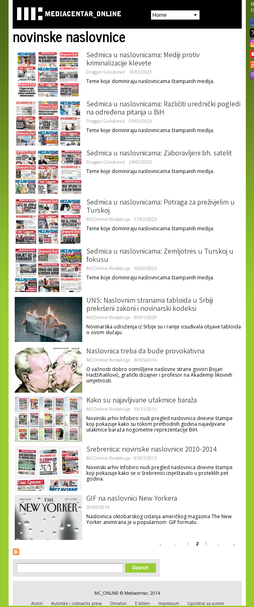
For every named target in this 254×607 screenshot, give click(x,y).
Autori (37, 603)
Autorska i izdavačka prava (76, 603)
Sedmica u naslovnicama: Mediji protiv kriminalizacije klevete (143, 59)
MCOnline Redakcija (108, 219)
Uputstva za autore (205, 603)
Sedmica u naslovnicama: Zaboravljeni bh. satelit (159, 153)
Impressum (168, 603)
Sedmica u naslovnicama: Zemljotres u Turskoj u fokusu (160, 256)
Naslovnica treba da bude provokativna (145, 351)
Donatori (118, 603)
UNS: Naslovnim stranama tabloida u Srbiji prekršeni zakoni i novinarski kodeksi (149, 305)
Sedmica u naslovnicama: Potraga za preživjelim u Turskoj (160, 207)
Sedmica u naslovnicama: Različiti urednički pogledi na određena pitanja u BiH (163, 108)
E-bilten (142, 603)
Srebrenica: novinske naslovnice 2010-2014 (151, 450)
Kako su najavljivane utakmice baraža (141, 401)
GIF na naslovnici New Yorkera (131, 499)
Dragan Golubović (105, 72)
